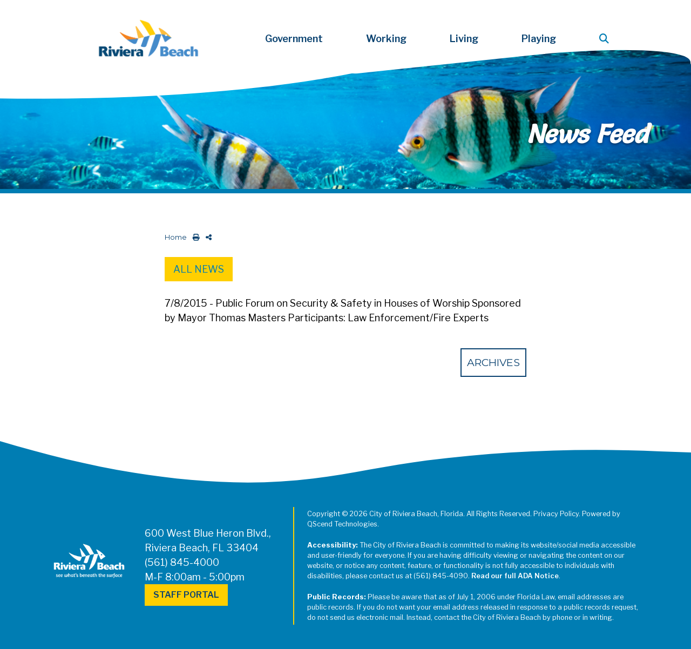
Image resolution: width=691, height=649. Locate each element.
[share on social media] (206, 237)
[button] (606, 38)
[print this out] (194, 237)
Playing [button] (538, 38)
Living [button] (464, 38)
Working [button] (386, 38)
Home (176, 237)
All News (198, 269)
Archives (493, 362)
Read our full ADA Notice (515, 576)
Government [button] (294, 38)
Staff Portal (186, 595)
